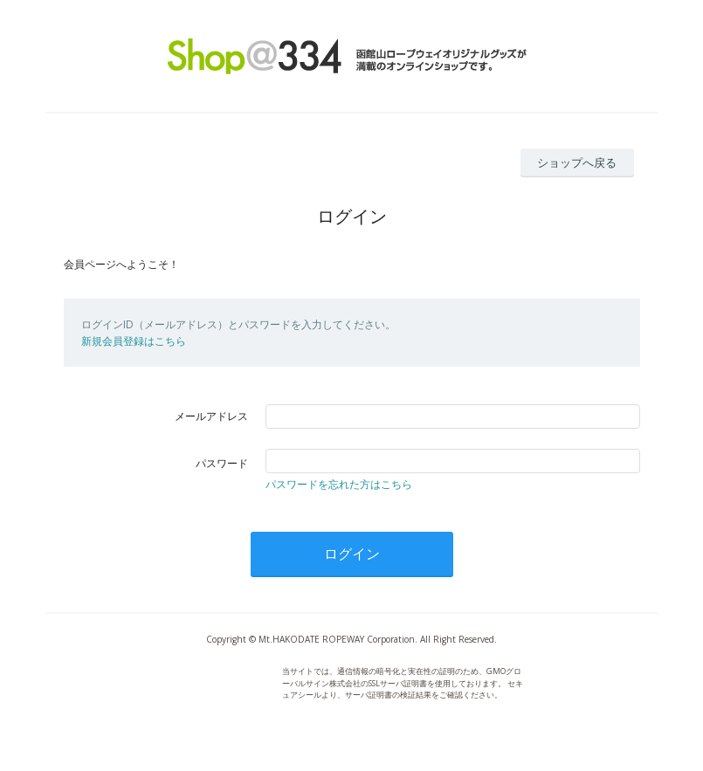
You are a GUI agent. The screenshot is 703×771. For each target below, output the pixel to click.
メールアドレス (211, 416)
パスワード (222, 463)
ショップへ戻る (577, 162)
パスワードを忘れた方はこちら (338, 484)
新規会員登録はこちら (133, 341)
